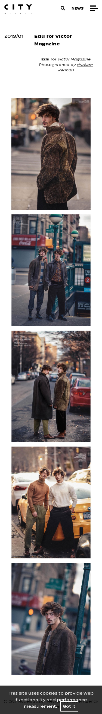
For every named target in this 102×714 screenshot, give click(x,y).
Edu (46, 59)
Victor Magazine (74, 59)
